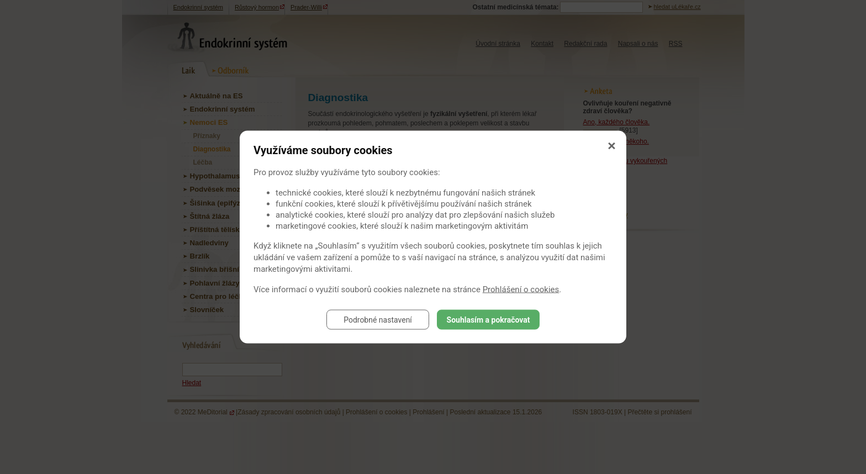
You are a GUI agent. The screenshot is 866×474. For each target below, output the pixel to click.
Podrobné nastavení (378, 319)
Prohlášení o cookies (521, 289)
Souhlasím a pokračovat (488, 319)
